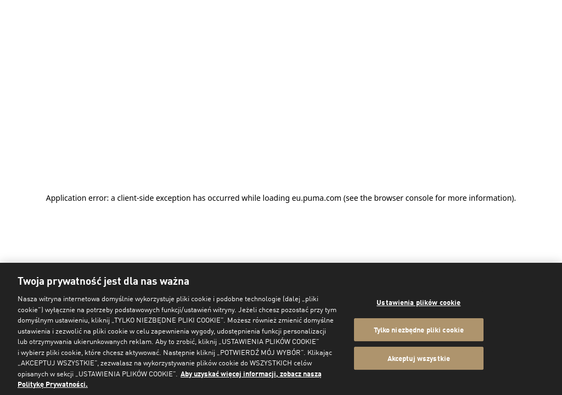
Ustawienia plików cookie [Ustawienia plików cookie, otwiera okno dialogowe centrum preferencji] (418, 302)
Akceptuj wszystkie (418, 358)
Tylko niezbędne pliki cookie (419, 329)
